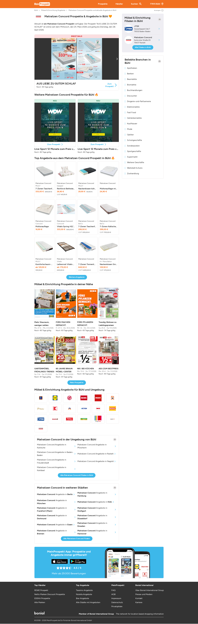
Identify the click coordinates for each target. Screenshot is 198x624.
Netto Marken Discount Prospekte (49, 594)
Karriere (138, 602)
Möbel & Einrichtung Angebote (53, 10)
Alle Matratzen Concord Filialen (76, 538)
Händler (119, 4)
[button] (76, 62)
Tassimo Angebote (84, 590)
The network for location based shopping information (140, 614)
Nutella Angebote (84, 594)
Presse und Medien (143, 594)
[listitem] (44, 179)
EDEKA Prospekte (42, 598)
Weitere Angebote (77, 277)
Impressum (116, 598)
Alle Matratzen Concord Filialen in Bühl (76, 475)
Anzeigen (159, 10)
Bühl (36, 10)
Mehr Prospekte (76, 382)
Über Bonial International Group (149, 590)
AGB (113, 594)
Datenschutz (117, 602)
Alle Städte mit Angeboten (88, 602)
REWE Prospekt (41, 590)
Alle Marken (39, 602)
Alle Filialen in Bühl (143, 47)
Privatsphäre (116, 606)
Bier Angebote (82, 598)
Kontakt (138, 598)
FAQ (113, 590)
